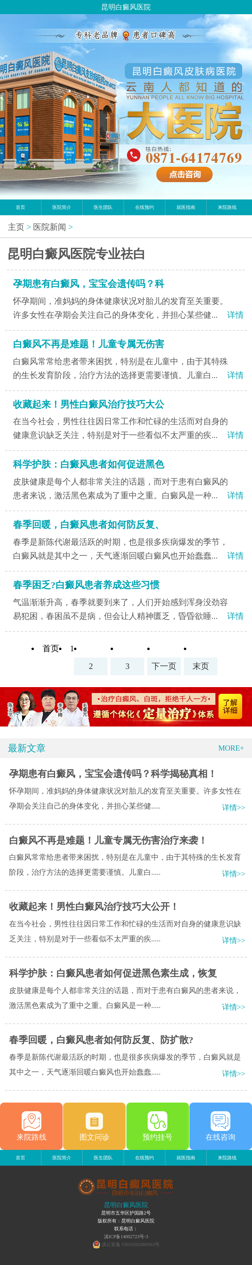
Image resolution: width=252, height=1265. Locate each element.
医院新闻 (49, 227)
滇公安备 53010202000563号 (130, 1244)
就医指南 (185, 207)
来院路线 (227, 207)
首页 (20, 207)
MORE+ (231, 748)
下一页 (164, 666)
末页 (201, 666)
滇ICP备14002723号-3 (126, 1236)
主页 (16, 227)
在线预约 (144, 207)
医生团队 (103, 207)
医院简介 (61, 207)
